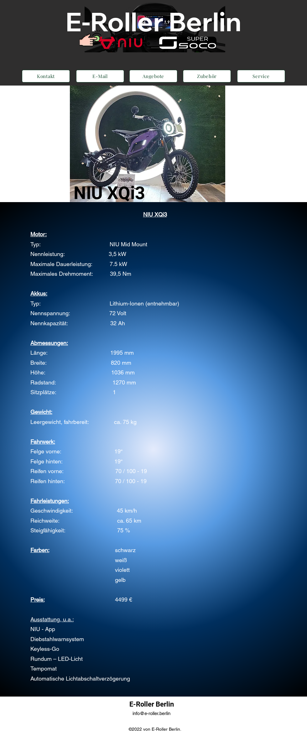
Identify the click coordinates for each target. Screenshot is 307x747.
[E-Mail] (100, 76)
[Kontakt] (46, 76)
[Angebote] (153, 76)
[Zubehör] (207, 76)
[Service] (261, 76)
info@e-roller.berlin (151, 713)
